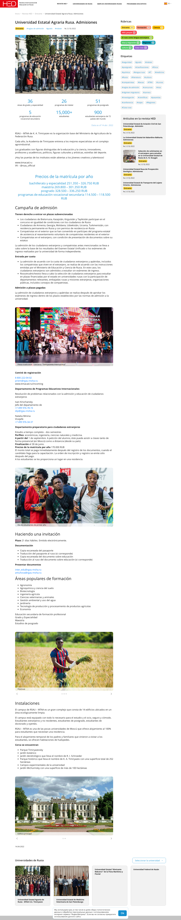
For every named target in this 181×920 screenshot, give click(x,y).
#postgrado (127, 67)
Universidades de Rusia (82, 4)
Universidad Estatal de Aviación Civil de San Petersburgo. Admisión (142, 125)
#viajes (140, 102)
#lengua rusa (139, 72)
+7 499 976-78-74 (24, 407)
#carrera (146, 92)
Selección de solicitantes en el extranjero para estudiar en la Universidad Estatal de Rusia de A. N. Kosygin (150, 154)
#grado (49, 28)
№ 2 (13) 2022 (70, 28)
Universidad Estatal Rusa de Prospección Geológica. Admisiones (140, 170)
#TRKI (150, 82)
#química (126, 72)
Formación (143, 27)
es (167, 3)
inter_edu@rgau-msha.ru (28, 569)
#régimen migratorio (130, 92)
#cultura (147, 77)
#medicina (159, 72)
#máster (58, 28)
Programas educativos (136, 4)
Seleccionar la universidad (147, 860)
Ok (122, 913)
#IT (150, 72)
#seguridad (127, 62)
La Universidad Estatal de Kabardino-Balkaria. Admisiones (143, 138)
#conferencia (127, 102)
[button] (17, 694)
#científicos (142, 97)
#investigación (128, 97)
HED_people (128, 32)
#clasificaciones (142, 67)
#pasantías (156, 97)
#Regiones (150, 102)
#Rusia (125, 77)
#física (155, 67)
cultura (126, 47)
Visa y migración (130, 42)
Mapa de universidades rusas (109, 4)
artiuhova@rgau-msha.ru (28, 572)
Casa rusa (141, 47)
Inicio (17, 13)
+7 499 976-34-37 (24, 421)
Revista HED (62, 4)
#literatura (136, 77)
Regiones (148, 42)
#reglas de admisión (35, 28)
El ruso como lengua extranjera (137, 37)
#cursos (159, 82)
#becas (141, 82)
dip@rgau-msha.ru (25, 410)
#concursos (148, 87)
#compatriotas (128, 82)
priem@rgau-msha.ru (26, 380)
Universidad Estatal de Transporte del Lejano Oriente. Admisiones (142, 183)
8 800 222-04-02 (23, 377)
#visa (158, 87)
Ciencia (158, 27)
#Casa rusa (126, 107)
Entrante (38, 13)
